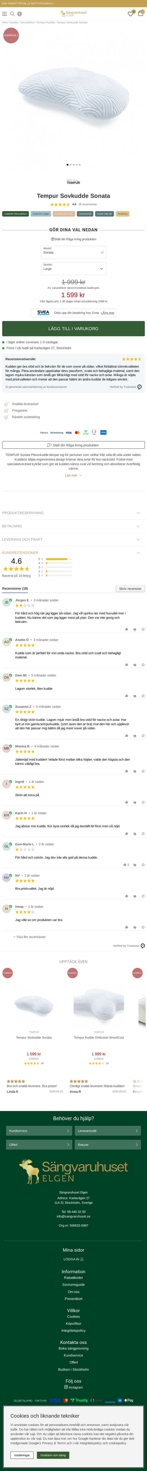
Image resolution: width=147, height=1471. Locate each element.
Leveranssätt (87, 1131)
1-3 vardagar (49, 342)
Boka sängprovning (74, 1348)
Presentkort (73, 1299)
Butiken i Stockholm (73, 1369)
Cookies (73, 1316)
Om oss (73, 1292)
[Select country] (19, 13)
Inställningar (22, 1455)
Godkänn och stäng (53, 1455)
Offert (13, 1145)
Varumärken (27, 22)
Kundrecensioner (64, 213)
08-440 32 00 (76, 1212)
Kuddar (14, 22)
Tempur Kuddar (46, 22)
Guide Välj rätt (104, 213)
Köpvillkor (73, 1323)
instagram (73, 1387)
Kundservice (18, 1131)
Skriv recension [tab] (130, 588)
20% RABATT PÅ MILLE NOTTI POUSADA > (28, 3)
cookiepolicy (117, 1443)
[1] (73, 98)
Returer (83, 1145)
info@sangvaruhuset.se (73, 1216)
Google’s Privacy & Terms (47, 1443)
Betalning (122, 213)
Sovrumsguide (73, 1284)
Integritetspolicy (73, 1330)
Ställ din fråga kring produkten (73, 239)
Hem (5, 22)
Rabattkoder (73, 1277)
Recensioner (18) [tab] (15, 588)
